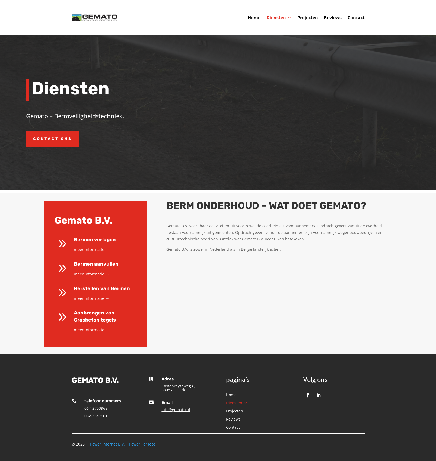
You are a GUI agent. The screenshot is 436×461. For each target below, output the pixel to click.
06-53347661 (95, 415)
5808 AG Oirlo (173, 389)
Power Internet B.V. (107, 444)
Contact (356, 18)
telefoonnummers (103, 400)
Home (254, 18)
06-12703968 (95, 408)
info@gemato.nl (175, 409)
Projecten (307, 18)
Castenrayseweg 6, (178, 386)
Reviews (333, 18)
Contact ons (52, 138)
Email (167, 402)
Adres (167, 378)
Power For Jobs (142, 444)
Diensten (276, 18)
